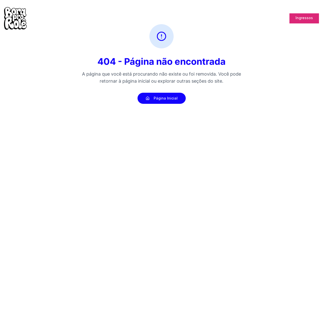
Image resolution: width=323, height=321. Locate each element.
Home (149, 18)
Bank (222, 18)
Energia (202, 18)
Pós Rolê (182, 18)
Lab (238, 18)
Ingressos (304, 18)
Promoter (256, 18)
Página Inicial (162, 98)
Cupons (276, 18)
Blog (164, 18)
